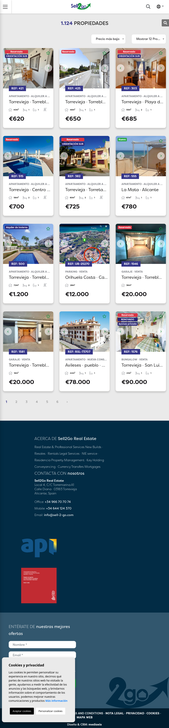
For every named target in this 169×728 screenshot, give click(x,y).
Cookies (152, 713)
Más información (56, 701)
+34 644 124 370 (58, 508)
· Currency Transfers (70, 466)
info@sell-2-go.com (59, 515)
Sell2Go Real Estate (81, 6)
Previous (8, 68)
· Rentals (52, 453)
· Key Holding (94, 460)
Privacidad (135, 713)
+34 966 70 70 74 (58, 502)
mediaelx (95, 724)
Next (48, 68)
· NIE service (89, 453)
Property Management (68, 460)
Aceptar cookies (22, 711)
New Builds (93, 447)
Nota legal (114, 713)
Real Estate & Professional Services (59, 447)
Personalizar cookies (50, 711)
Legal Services (69, 453)
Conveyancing (45, 466)
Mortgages (92, 466)
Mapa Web (85, 717)
